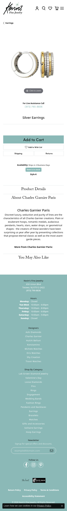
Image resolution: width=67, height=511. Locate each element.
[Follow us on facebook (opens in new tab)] (26, 465)
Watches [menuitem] (33, 419)
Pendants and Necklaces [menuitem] (33, 407)
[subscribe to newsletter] (51, 451)
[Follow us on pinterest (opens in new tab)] (41, 465)
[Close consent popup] (62, 506)
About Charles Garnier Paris (33, 198)
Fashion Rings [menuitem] (33, 403)
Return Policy (14, 490)
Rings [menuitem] (33, 390)
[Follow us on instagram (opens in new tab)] (33, 465)
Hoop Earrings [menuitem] (33, 432)
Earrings (9, 23)
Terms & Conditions (49, 490)
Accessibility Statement (33, 496)
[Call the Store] (33, 290)
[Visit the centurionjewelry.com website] (39, 480)
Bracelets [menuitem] (33, 415)
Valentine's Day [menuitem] (34, 378)
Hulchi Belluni (33, 340)
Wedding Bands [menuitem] (33, 398)
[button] (37, 8)
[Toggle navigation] (62, 8)
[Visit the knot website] (25, 480)
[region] (33, 64)
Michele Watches (33, 349)
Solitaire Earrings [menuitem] (33, 428)
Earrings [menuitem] (33, 411)
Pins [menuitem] (33, 386)
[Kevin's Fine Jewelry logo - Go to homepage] (13, 8)
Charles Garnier (33, 336)
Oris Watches (33, 353)
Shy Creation (33, 357)
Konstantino (33, 344)
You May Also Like (33, 258)
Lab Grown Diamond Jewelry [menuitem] (33, 373)
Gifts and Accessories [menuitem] (33, 423)
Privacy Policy (30, 490)
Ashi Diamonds (33, 332)
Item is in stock (33, 169)
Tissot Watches (33, 361)
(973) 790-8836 (33, 106)
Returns (49, 153)
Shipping (18, 153)
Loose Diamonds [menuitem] (33, 382)
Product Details (33, 189)
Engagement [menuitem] (33, 394)
